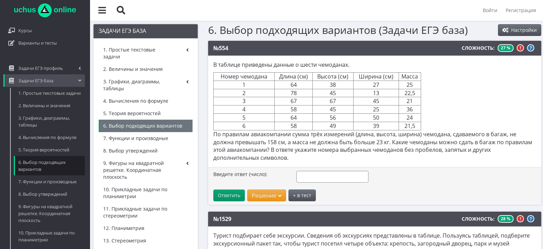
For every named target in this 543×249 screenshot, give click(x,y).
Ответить (178, 187)
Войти (490, 10)
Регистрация (521, 10)
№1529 (171, 211)
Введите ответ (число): (189, 166)
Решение (216, 187)
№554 (169, 48)
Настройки (519, 30)
